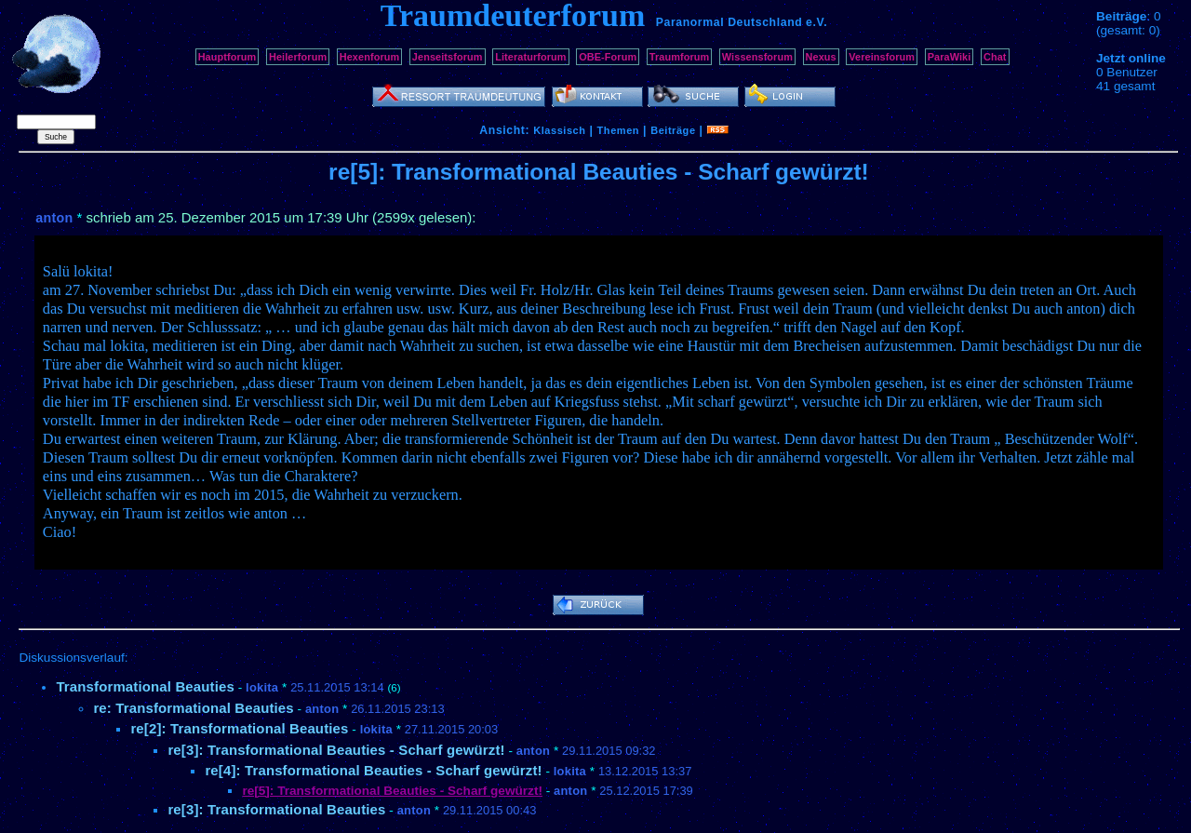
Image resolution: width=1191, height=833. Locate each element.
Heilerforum (298, 56)
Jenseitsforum (447, 56)
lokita (262, 687)
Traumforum (679, 56)
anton (54, 217)
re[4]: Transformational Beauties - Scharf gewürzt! (373, 770)
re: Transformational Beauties (193, 708)
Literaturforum (530, 56)
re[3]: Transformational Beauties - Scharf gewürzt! (335, 750)
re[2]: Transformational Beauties (239, 728)
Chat (995, 56)
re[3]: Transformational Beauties (276, 809)
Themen (618, 130)
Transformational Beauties (145, 686)
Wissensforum (757, 56)
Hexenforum (370, 56)
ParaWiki (949, 56)
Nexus (821, 56)
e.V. (816, 22)
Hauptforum (227, 56)
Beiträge (672, 130)
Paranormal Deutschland (729, 22)
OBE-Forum (607, 56)
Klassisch (559, 130)
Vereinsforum (882, 56)
